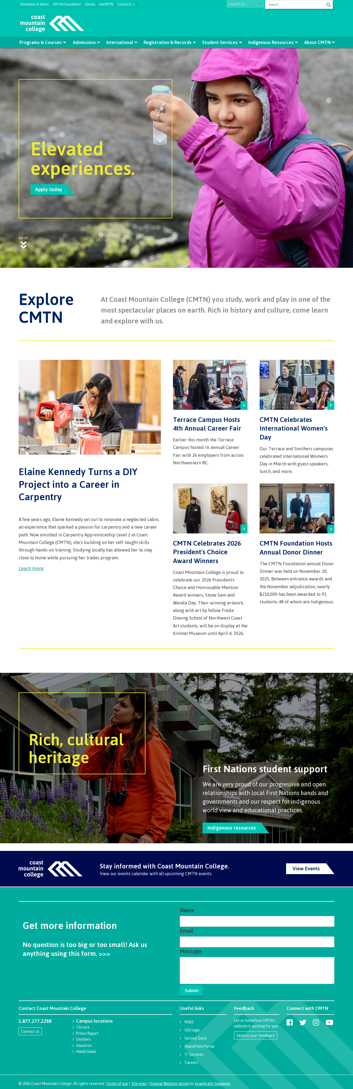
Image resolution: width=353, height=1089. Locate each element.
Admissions (85, 42)
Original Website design (169, 1081)
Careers (191, 1060)
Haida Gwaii (86, 1049)
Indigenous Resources (270, 42)
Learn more (31, 566)
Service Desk (196, 1036)
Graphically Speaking (212, 1081)
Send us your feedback (255, 1033)
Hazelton (84, 1043)
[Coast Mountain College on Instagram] (316, 1020)
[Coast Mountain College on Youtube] (329, 1020)
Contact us (30, 1029)
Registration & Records (168, 42)
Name (187, 908)
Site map (138, 1081)
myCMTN (106, 3)
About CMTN (316, 42)
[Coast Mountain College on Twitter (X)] (302, 1020)
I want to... (242, 4)
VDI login (192, 1028)
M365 (189, 1020)
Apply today (48, 189)
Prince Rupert (87, 1031)
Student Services (219, 42)
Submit (193, 988)
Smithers (83, 1037)
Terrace (83, 1025)
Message (191, 949)
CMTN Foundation (67, 3)
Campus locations (94, 1019)
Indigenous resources (232, 826)
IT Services (194, 1052)
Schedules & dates (34, 3)
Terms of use (117, 1081)
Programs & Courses (42, 42)
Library (90, 3)
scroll (23, 241)
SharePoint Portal (199, 1044)
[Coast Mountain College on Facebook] (290, 1020)
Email (186, 928)
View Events (306, 866)
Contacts (124, 3)
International (120, 42)
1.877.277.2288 (35, 1019)
